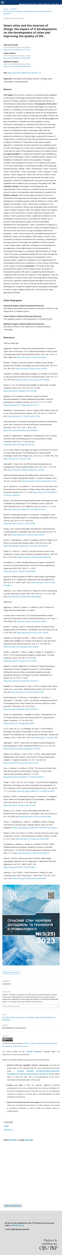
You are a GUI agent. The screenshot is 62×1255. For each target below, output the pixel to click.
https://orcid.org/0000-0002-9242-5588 (17, 58)
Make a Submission (12, 1205)
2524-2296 (28, 1140)
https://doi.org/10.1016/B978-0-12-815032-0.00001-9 (24, 777)
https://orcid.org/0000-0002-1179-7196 (17, 50)
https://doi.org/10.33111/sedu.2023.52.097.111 (21, 405)
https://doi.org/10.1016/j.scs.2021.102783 (31, 368)
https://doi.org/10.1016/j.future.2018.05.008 (34, 557)
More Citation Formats (12, 1006)
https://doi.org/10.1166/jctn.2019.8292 (31, 357)
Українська (8, 1129)
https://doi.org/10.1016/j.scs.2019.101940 (19, 523)
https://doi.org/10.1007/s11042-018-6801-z (20, 867)
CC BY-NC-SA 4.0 (17, 1225)
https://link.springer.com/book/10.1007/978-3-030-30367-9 (26, 546)
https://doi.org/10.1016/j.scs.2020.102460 (28, 535)
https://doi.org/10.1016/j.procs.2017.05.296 (20, 391)
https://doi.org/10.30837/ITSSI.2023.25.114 (24, 73)
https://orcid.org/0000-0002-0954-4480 (17, 66)
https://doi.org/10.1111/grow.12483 (17, 459)
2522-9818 (12, 1140)
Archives (14, 9)
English (6, 1126)
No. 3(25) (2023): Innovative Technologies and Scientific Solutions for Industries (28, 12)
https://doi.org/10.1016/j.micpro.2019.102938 (32, 380)
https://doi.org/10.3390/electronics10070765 (21, 430)
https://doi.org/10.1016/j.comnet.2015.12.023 (39, 481)
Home (6, 9)
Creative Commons (34, 1051)
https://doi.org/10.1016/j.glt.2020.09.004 (19, 444)
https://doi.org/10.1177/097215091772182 (24, 416)
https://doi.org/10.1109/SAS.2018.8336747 (20, 571)
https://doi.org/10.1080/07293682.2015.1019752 (26, 470)
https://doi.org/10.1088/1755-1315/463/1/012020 (26, 509)
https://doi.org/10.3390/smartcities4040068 (24, 596)
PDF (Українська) (12, 973)
